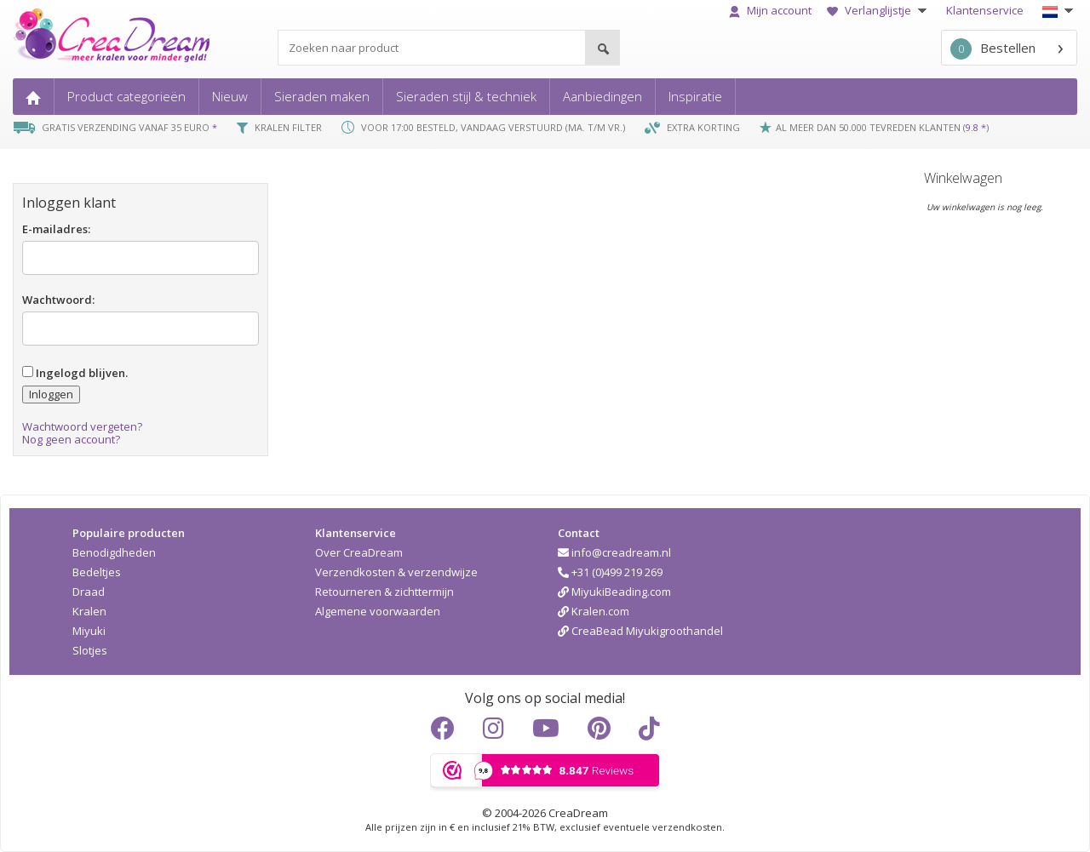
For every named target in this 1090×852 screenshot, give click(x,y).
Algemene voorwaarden (377, 611)
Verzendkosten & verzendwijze (396, 572)
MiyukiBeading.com (614, 591)
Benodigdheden (114, 552)
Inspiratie (695, 96)
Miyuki (89, 630)
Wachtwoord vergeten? (82, 426)
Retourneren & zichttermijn (384, 591)
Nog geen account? (71, 439)
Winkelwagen (963, 178)
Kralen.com (593, 611)
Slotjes (89, 650)
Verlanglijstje (879, 10)
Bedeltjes (96, 572)
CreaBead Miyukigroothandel (640, 630)
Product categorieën (126, 96)
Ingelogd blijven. (75, 372)
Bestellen (993, 49)
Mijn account (770, 10)
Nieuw (230, 96)
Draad (88, 591)
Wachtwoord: (58, 299)
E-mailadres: (56, 229)
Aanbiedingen (602, 96)
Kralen (89, 611)
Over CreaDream (359, 552)
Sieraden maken (322, 96)
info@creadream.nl (614, 552)
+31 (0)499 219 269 (610, 572)
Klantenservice (985, 10)
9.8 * (976, 127)
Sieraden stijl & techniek (466, 96)
